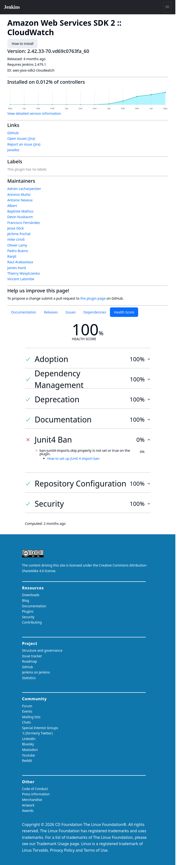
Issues (71, 312)
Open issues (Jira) (21, 138)
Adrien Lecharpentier (24, 188)
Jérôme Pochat (19, 233)
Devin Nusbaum (20, 216)
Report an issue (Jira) (23, 144)
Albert (12, 205)
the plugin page (93, 298)
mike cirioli (16, 239)
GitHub (13, 133)
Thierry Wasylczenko (23, 273)
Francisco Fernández (23, 222)
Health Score (124, 312)
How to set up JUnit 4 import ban (73, 458)
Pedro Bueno (17, 250)
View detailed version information (34, 113)
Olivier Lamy (17, 245)
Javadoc (13, 150)
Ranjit (12, 256)
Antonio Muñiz (19, 194)
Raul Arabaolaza (20, 262)
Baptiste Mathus (20, 211)
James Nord (16, 267)
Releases (51, 312)
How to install (22, 43)
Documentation (23, 312)
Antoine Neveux (20, 200)
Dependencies (94, 312)
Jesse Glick (15, 228)
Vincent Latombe (20, 279)
